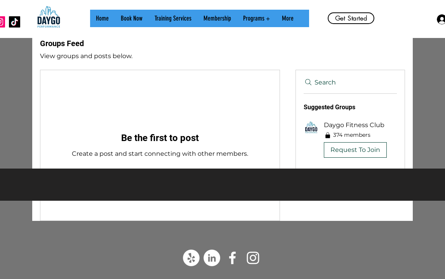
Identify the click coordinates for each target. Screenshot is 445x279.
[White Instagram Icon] (253, 258)
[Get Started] (351, 18)
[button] (427, 19)
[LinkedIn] (211, 258)
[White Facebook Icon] (232, 258)
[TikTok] (14, 22)
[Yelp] (191, 258)
